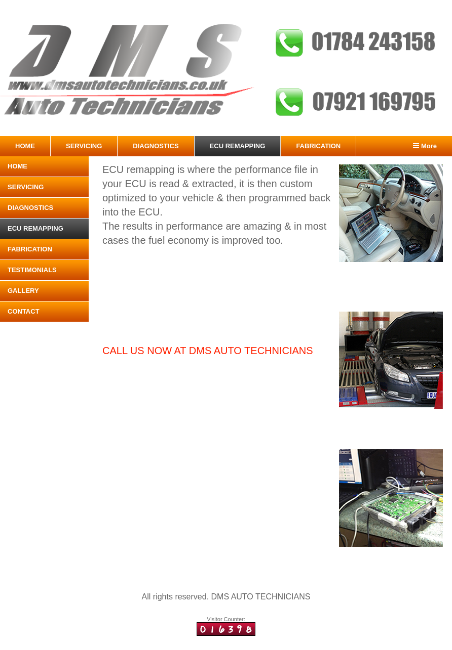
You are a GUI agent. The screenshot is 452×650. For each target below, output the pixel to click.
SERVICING (84, 146)
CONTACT (24, 311)
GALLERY (23, 290)
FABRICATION (318, 146)
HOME (25, 146)
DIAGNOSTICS (155, 146)
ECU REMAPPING (238, 146)
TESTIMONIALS (32, 270)
